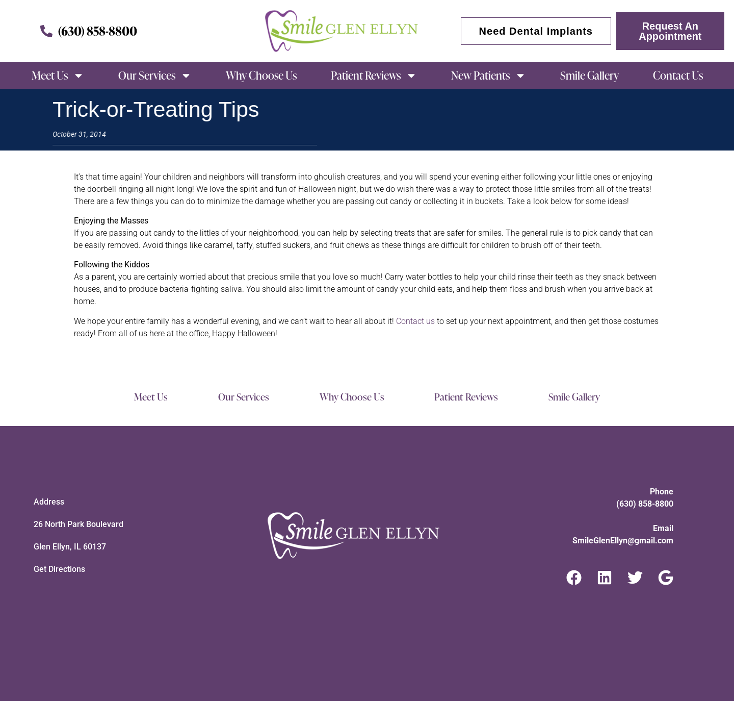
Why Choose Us (261, 75)
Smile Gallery (589, 75)
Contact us (415, 321)
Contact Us (678, 75)
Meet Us (58, 75)
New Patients (488, 75)
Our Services (155, 75)
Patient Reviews (374, 75)
